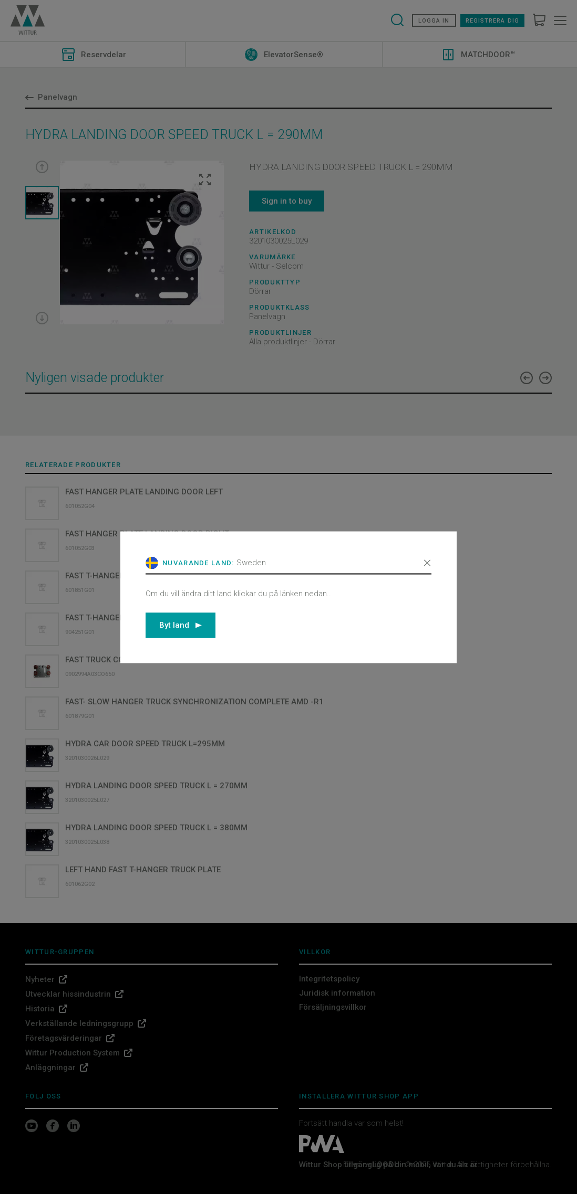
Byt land (180, 625)
